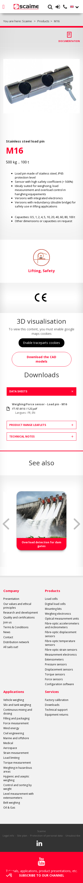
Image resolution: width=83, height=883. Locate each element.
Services (52, 691)
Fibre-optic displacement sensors (60, 634)
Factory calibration (56, 700)
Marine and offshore (16, 738)
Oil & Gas (9, 807)
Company (11, 590)
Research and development (20, 612)
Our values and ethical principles (17, 606)
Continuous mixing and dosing (17, 711)
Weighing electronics (58, 614)
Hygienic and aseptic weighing (16, 778)
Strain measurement (16, 753)
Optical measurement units (62, 618)
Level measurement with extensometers (18, 795)
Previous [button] (6, 524)
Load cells (51, 599)
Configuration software (59, 684)
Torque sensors (55, 674)
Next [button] (77, 524)
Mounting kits (53, 609)
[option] (41, 86)
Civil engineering (13, 733)
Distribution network (16, 642)
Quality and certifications (19, 617)
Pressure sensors (56, 664)
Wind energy (11, 728)
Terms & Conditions (15, 627)
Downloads (52, 705)
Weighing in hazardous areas (17, 769)
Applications (13, 691)
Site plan (22, 835)
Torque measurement (17, 763)
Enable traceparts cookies (41, 343)
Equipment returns (56, 714)
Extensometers (54, 659)
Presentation (11, 599)
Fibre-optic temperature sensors (60, 643)
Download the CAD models (41, 359)
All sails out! (10, 647)
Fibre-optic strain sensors (61, 650)
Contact (8, 637)
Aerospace (10, 748)
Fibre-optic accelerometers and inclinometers (62, 625)
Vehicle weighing (13, 700)
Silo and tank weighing (17, 705)
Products (52, 590)
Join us (7, 622)
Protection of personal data (46, 835)
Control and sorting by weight (17, 787)
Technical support (56, 710)
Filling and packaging (16, 718)
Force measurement (16, 723)
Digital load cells (55, 604)
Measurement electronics (61, 654)
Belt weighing (11, 803)
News (6, 632)
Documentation (69, 41)
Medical (8, 743)
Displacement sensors (59, 669)
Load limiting (11, 758)
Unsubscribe (73, 835)
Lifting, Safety (41, 261)
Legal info (8, 835)
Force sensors (54, 679)
